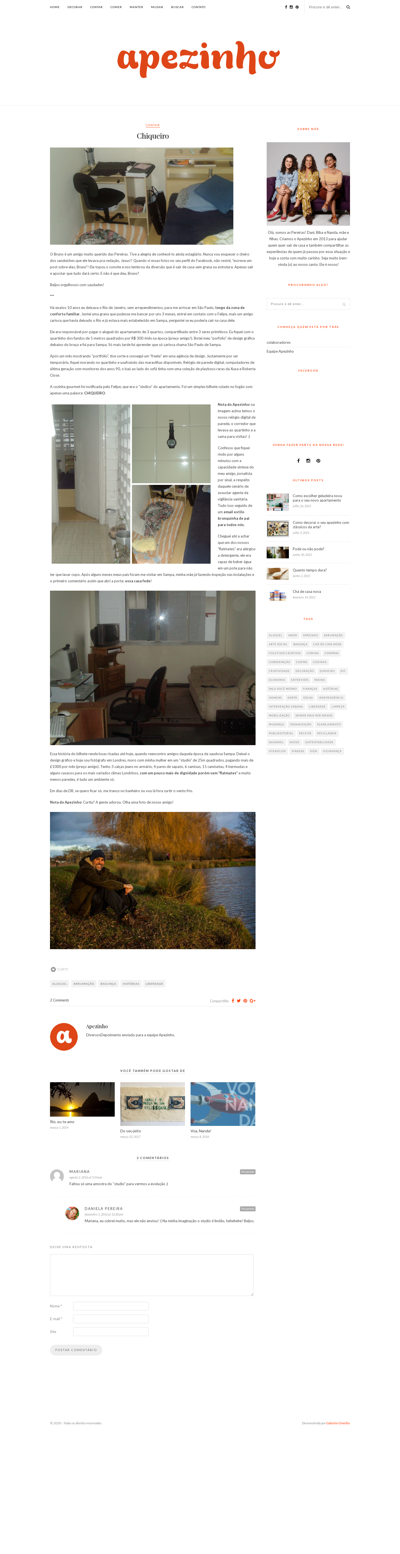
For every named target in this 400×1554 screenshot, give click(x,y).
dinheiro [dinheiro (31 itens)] (327, 670)
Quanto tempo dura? (310, 570)
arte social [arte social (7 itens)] (278, 644)
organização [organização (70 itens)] (300, 724)
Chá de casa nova (307, 591)
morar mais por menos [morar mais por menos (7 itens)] (314, 715)
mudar (157, 7)
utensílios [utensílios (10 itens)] (277, 751)
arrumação (83, 983)
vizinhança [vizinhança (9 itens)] (332, 751)
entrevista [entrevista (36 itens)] (300, 679)
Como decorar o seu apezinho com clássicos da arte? (321, 524)
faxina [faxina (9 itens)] (319, 679)
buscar (177, 7)
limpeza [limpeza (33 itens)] (338, 706)
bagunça (108, 983)
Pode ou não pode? (308, 549)
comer (116, 7)
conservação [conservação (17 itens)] (279, 662)
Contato (199, 7)
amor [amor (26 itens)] (292, 635)
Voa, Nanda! (201, 1130)
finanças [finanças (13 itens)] (310, 688)
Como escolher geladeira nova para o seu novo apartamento (317, 498)
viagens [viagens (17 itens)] (298, 751)
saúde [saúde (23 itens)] (294, 742)
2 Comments (59, 1000)
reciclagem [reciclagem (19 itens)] (326, 733)
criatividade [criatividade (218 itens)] (279, 670)
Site (53, 1331)
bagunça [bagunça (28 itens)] (300, 644)
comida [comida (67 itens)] (313, 653)
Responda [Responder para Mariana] (247, 1171)
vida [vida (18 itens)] (313, 751)
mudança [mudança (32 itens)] (276, 724)
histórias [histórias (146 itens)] (330, 688)
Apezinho (97, 1026)
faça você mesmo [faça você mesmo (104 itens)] (283, 688)
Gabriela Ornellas (338, 1423)
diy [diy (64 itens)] (343, 670)
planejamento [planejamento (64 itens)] (329, 724)
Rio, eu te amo (62, 1121)
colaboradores (279, 342)
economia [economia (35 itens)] (277, 679)
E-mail (56, 1319)
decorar (75, 7)
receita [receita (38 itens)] (305, 733)
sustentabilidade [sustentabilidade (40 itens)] (319, 742)
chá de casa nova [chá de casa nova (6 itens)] (327, 644)
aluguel (59, 983)
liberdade (154, 983)
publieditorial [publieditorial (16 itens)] (281, 733)
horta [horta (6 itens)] (292, 697)
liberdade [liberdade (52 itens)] (317, 706)
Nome (56, 1306)
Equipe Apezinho (280, 351)
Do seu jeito (130, 1130)
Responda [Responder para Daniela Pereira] (247, 1208)
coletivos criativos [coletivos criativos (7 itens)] (285, 653)
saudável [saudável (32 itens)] (276, 742)
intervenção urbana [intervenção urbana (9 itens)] (286, 706)
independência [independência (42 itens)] (331, 697)
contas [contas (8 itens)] (301, 662)
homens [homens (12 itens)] (275, 697)
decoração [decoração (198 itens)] (305, 670)
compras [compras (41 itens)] (332, 653)
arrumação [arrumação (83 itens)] (333, 635)
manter (136, 7)
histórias (131, 983)
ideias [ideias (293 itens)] (308, 697)
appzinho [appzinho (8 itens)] (310, 635)
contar (96, 7)
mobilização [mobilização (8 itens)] (279, 715)
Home (55, 7)
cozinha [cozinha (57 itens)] (320, 662)
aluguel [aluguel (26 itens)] (275, 635)
